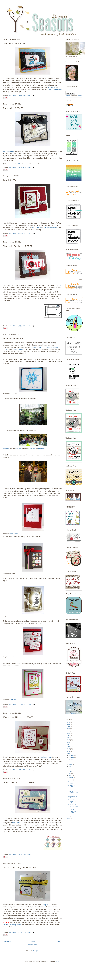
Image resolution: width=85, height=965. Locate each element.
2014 (68, 746)
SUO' (19, 164)
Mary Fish (33, 448)
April (70, 773)
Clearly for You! (10, 180)
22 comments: (27, 167)
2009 (68, 818)
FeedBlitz (79, 95)
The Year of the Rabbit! (14, 43)
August (71, 764)
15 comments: (28, 233)
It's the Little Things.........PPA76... (19, 717)
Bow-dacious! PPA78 (13, 108)
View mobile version (33, 944)
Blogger (57, 961)
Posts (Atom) (36, 951)
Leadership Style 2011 (13, 338)
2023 (68, 726)
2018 (68, 737)
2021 (68, 731)
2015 (68, 744)
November (71, 757)
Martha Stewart (42, 448)
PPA (59, 285)
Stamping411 (52, 87)
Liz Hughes (6, 448)
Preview (68, 95)
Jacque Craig (12, 699)
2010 (68, 816)
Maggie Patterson (13, 533)
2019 (68, 735)
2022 (68, 728)
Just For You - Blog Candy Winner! (19, 867)
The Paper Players (55, 89)
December (71, 755)
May (70, 771)
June (70, 768)
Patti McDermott (13, 616)
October (71, 759)
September (72, 762)
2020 (68, 733)
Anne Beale (18, 448)
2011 (68, 753)
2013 (68, 749)
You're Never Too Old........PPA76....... (20, 782)
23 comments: (27, 95)
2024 (68, 724)
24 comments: (27, 326)
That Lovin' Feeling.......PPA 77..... (19, 246)
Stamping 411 (46, 905)
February (71, 777)
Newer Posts (7, 941)
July (70, 766)
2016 (68, 742)
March (70, 775)
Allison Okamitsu (13, 657)
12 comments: (28, 704)
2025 (68, 722)
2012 (68, 751)
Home (33, 941)
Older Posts (58, 941)
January (71, 780)
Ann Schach (36, 227)
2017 (68, 740)
